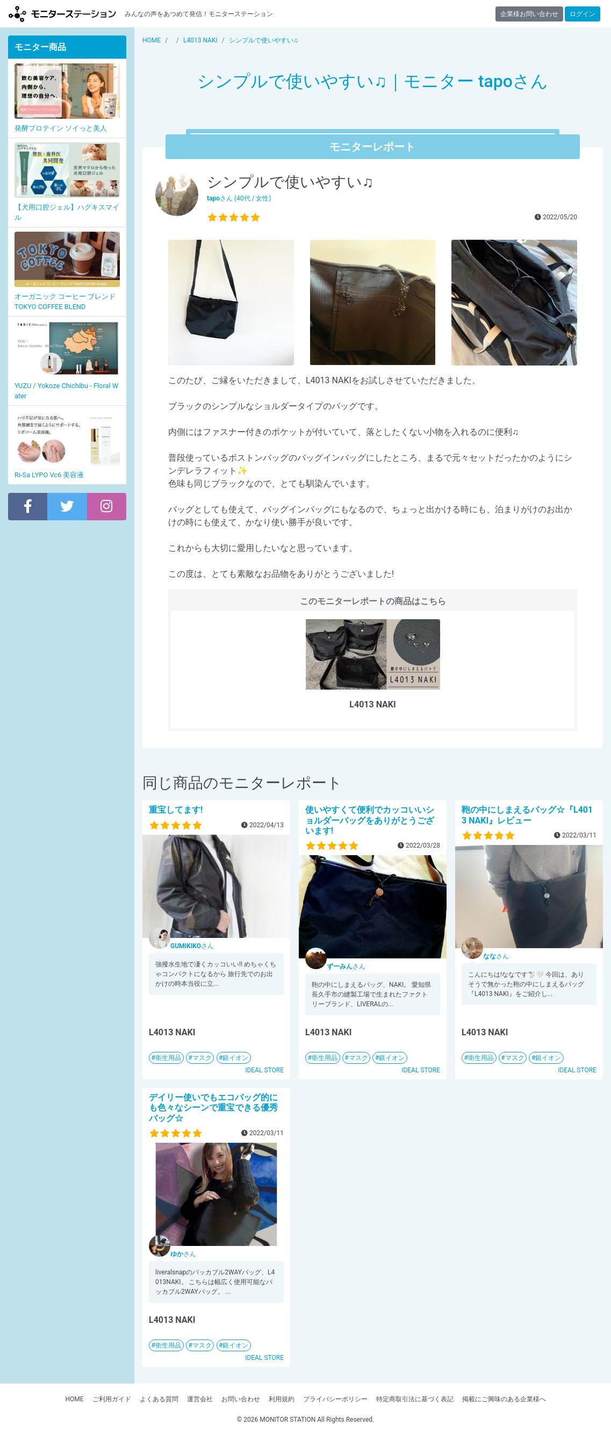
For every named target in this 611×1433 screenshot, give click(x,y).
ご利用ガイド (111, 1399)
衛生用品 (168, 1058)
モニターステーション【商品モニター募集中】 (62, 13)
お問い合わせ (240, 1399)
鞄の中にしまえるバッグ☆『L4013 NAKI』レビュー (527, 815)
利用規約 (281, 1399)
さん (192, 946)
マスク (202, 1058)
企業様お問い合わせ (529, 14)
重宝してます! (176, 810)
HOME (74, 1399)
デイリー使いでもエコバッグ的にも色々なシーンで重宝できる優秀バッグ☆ (213, 1107)
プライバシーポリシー (335, 1399)
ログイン (582, 14)
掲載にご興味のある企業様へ (504, 1399)
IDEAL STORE (264, 1070)
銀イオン (235, 1058)
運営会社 (200, 1399)
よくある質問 (159, 1399)
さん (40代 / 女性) (239, 198)
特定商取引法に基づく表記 (415, 1399)
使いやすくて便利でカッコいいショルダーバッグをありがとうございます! (369, 820)
